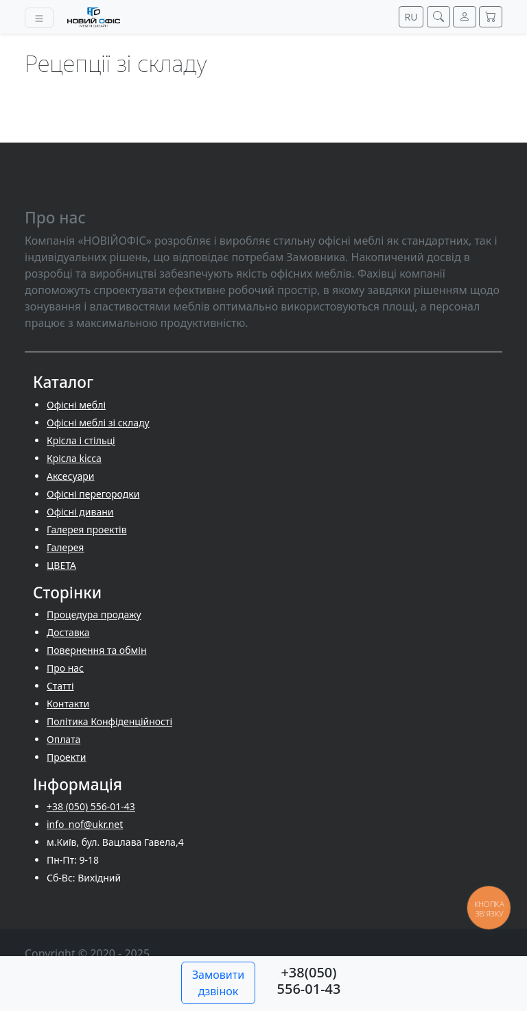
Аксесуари (70, 476)
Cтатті (60, 685)
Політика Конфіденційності (109, 721)
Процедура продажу (94, 614)
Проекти (66, 757)
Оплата (63, 739)
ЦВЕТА (61, 565)
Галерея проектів (87, 529)
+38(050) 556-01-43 (309, 980)
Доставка (68, 632)
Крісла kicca (74, 458)
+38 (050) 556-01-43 (91, 806)
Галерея (65, 547)
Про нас (65, 667)
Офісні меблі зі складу (98, 422)
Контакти (68, 703)
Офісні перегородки (93, 493)
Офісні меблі (76, 404)
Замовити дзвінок (218, 983)
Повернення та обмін (97, 650)
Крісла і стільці (81, 440)
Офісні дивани (80, 511)
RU (411, 16)
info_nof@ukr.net (85, 824)
